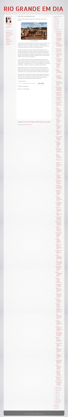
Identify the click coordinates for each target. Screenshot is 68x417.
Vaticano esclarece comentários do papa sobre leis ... (58, 367)
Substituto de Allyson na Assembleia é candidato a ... (58, 223)
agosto (57, 390)
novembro (58, 31)
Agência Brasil (9, 32)
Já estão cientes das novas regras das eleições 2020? (58, 234)
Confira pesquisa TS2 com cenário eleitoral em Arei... (58, 316)
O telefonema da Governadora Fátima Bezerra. (58, 55)
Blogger (41, 413)
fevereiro (57, 400)
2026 (56, 18)
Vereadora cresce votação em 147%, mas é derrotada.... (58, 110)
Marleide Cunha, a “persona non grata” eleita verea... (58, 99)
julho (57, 392)
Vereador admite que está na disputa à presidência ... (58, 138)
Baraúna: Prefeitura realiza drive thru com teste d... (58, 71)
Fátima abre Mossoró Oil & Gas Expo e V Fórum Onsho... (58, 83)
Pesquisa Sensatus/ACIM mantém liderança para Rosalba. (58, 328)
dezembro (58, 29)
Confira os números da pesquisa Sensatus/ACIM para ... (58, 322)
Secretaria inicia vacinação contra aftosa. (58, 285)
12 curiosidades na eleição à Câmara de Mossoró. (58, 204)
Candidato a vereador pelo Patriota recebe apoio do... (58, 310)
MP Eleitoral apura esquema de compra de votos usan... (58, 228)
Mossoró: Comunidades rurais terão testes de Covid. (58, 274)
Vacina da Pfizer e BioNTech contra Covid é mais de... (58, 295)
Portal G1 (8, 42)
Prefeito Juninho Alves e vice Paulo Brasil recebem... (58, 115)
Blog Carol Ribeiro (9, 34)
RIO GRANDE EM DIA (33, 8)
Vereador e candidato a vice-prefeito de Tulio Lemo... (58, 356)
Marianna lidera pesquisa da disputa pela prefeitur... (58, 362)
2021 (56, 26)
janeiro (57, 402)
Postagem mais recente (24, 122)
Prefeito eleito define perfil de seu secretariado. (58, 182)
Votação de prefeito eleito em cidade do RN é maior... (58, 187)
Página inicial (34, 122)
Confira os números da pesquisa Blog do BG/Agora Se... (58, 257)
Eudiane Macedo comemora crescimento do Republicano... (58, 157)
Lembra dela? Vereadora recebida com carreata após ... (58, 77)
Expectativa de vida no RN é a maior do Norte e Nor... (58, 35)
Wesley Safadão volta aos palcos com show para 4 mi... (58, 104)
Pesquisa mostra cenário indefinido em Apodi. (58, 345)
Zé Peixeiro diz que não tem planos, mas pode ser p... (58, 50)
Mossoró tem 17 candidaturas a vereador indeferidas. (58, 383)
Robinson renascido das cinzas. (58, 214)
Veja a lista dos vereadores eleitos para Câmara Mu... (58, 218)
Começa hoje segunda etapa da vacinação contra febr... (58, 373)
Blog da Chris (8, 35)
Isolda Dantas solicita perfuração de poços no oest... (58, 164)
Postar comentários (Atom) (26, 124)
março (57, 399)
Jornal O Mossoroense (8, 39)
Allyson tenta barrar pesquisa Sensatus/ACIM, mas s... (58, 339)
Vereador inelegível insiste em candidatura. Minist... (58, 240)
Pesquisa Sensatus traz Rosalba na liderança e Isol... (58, 350)
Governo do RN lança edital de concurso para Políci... (58, 60)
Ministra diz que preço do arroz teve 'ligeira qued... (58, 378)
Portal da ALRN (9, 41)
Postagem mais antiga (44, 122)
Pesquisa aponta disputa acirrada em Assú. (58, 252)
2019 (56, 404)
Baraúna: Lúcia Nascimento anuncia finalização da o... (58, 150)
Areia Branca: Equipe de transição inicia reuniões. (58, 65)
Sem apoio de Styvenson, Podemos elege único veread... (58, 192)
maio (57, 395)
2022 (56, 24)
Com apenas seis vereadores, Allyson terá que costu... (58, 209)
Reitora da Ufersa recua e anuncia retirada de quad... (58, 127)
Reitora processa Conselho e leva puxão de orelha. (58, 198)
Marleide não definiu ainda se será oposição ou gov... (58, 133)
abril (57, 397)
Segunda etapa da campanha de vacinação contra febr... (58, 334)
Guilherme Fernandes (9, 24)
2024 (56, 21)
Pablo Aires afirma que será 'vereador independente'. (58, 45)
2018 (56, 406)
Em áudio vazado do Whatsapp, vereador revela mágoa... (58, 144)
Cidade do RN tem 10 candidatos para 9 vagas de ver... (58, 246)
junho (57, 394)
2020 (56, 28)
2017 (56, 408)
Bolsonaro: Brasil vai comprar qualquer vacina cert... (58, 280)
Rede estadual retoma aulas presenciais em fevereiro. (58, 89)
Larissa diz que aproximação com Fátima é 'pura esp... (58, 39)
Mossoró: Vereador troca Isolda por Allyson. (58, 300)
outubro (57, 387)
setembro (58, 388)
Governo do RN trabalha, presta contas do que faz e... (58, 94)
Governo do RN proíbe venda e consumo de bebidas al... (58, 263)
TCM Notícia (8, 44)
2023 (56, 23)
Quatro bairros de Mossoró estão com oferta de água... (58, 268)
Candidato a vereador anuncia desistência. (58, 305)
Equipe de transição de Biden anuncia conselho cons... (58, 290)
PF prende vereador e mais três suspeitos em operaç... (58, 176)
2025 (56, 19)
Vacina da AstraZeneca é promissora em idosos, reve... (58, 170)
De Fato (7, 37)
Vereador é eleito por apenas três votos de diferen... (58, 121)
